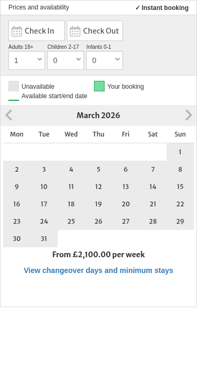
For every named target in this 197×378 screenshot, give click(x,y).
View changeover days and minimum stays (98, 270)
